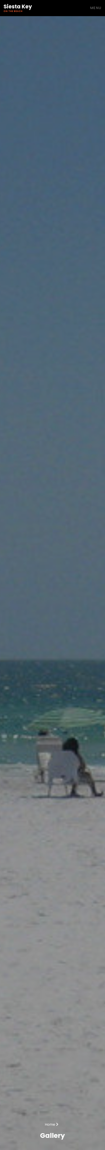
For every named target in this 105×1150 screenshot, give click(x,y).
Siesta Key (18, 8)
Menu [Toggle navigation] (95, 7)
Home (51, 1124)
